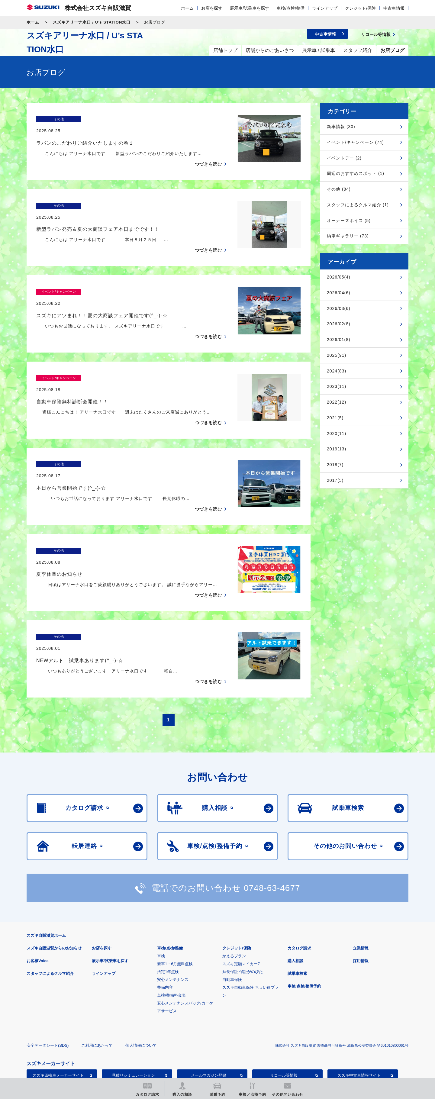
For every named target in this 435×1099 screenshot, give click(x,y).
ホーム (187, 8)
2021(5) (335, 417)
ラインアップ (324, 8)
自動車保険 (232, 938)
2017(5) (335, 480)
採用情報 (361, 919)
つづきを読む (208, 152)
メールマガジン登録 (208, 1034)
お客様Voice (38, 919)
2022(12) (336, 402)
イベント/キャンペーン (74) (355, 142)
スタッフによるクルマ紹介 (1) (358, 204)
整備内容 (165, 946)
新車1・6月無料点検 (175, 922)
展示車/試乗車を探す (249, 8)
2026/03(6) (338, 308)
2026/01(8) (338, 339)
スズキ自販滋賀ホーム (46, 894)
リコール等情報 (284, 1034)
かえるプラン (234, 915)
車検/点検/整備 (290, 8)
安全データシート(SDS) (48, 1004)
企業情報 (361, 907)
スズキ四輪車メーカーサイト (58, 1034)
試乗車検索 (297, 932)
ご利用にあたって (97, 1004)
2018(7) (335, 464)
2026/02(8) (338, 323)
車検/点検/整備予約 (304, 945)
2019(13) (336, 448)
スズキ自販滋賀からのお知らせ (54, 907)
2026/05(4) (338, 277)
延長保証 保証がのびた (242, 930)
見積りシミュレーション (133, 1034)
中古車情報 (393, 8)
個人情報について (141, 1004)
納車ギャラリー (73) (348, 236)
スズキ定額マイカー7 (241, 922)
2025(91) (336, 355)
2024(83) (336, 371)
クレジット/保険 (360, 8)
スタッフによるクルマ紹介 (50, 932)
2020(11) (336, 433)
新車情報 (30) (341, 126)
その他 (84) (339, 189)
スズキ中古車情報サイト (359, 1034)
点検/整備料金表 (171, 954)
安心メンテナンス (172, 938)
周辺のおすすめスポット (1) (355, 173)
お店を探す (211, 8)
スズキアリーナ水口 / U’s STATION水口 (91, 22)
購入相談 (295, 919)
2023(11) (336, 386)
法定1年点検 (168, 930)
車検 (161, 915)
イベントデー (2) (344, 158)
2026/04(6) (338, 292)
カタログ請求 (299, 907)
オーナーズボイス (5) (349, 220)
